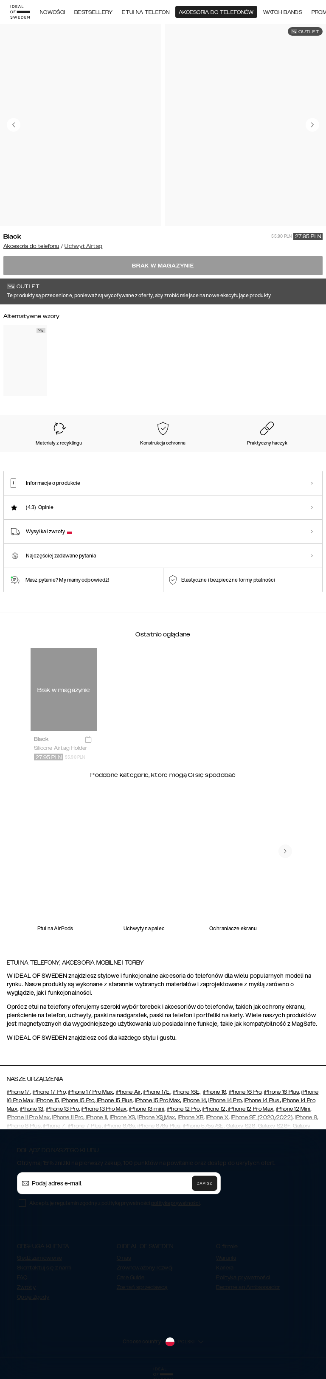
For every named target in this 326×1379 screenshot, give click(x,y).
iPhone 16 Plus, (282, 1092)
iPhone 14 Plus (262, 1100)
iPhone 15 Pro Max (157, 1100)
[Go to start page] (20, 12)
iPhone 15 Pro (78, 1100)
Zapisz (204, 1183)
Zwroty (26, 1287)
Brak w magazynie (163, 266)
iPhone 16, (215, 1092)
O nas (124, 1258)
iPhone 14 (194, 1100)
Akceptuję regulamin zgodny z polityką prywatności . (115, 1203)
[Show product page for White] (25, 360)
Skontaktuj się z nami (44, 1268)
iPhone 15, (48, 1100)
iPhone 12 (214, 1109)
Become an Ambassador (248, 1287)
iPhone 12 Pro (183, 1109)
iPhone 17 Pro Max (90, 1092)
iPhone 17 (18, 1092)
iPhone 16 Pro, (246, 1092)
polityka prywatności (175, 1203)
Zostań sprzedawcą (142, 1287)
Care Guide (131, 1277)
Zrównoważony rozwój (145, 1268)
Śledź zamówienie (39, 1258)
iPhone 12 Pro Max (250, 1109)
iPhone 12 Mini (293, 1109)
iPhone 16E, (186, 1092)
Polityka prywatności (243, 1277)
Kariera (224, 1268)
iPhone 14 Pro (225, 1100)
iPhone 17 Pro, (50, 1092)
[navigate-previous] (285, 851)
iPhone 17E (156, 1092)
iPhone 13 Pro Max (104, 1109)
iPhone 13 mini (146, 1109)
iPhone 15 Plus (114, 1100)
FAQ (22, 1277)
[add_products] (88, 739)
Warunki (226, 1258)
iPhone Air (128, 1092)
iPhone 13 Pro (62, 1109)
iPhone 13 (31, 1109)
